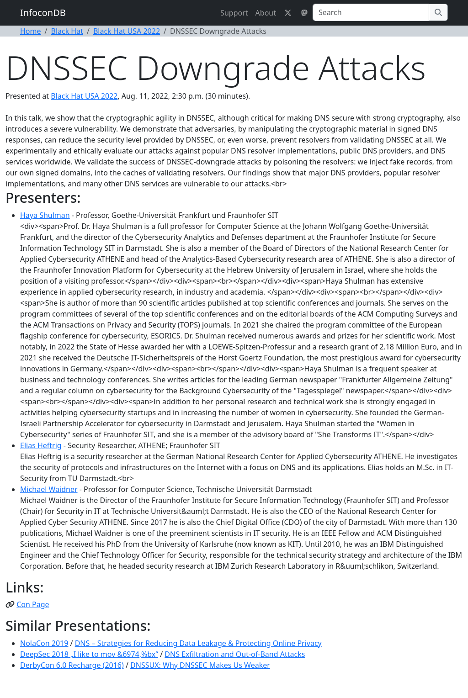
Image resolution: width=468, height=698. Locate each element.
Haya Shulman (45, 215)
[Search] (371, 12)
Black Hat (67, 31)
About (265, 13)
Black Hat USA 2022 (126, 31)
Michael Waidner (49, 489)
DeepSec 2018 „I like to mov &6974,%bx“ (89, 654)
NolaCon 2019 (44, 643)
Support (234, 13)
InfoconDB (43, 12)
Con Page (32, 604)
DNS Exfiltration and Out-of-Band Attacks (235, 654)
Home (30, 31)
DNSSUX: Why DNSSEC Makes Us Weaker (200, 665)
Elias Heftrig (41, 445)
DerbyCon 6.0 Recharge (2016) (72, 665)
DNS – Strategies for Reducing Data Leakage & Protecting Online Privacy (198, 643)
